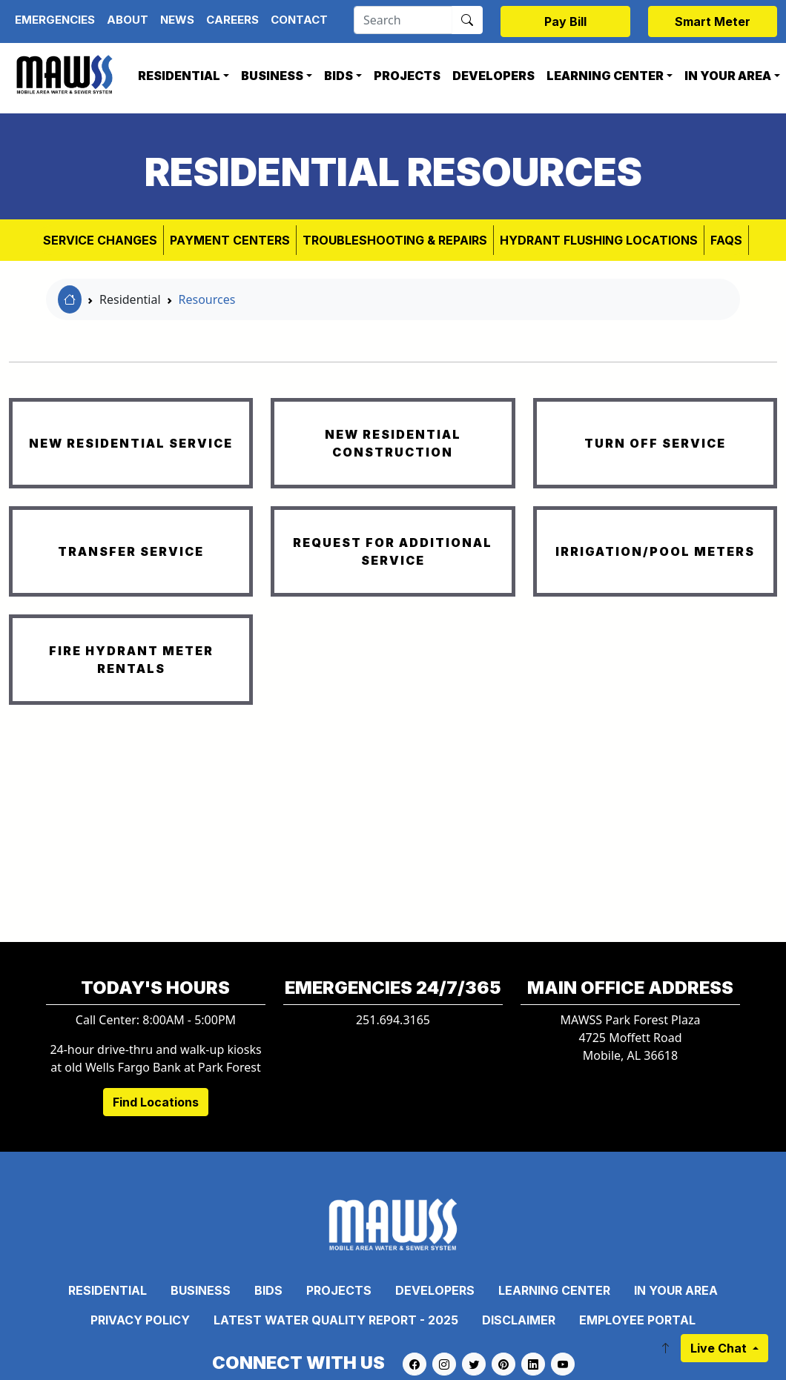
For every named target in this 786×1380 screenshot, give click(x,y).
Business (272, 75)
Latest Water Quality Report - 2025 (336, 1320)
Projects (407, 75)
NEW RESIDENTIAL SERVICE (131, 443)
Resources (207, 299)
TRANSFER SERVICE (131, 551)
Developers (493, 75)
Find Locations (156, 1102)
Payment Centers (230, 240)
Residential (179, 75)
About (127, 20)
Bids (338, 75)
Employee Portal (637, 1320)
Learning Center (605, 75)
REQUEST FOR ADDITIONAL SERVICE (392, 551)
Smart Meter (712, 21)
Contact (299, 20)
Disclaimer (518, 1320)
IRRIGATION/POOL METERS (655, 551)
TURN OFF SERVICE (655, 443)
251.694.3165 (393, 1020)
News (177, 20)
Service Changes (100, 240)
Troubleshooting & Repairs (395, 240)
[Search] (403, 20)
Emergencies (55, 20)
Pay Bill (565, 21)
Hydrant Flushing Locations (599, 240)
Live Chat (720, 1348)
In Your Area (676, 1290)
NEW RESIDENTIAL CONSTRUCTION (393, 443)
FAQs (726, 240)
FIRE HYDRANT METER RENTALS (131, 659)
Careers (232, 20)
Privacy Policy (140, 1320)
